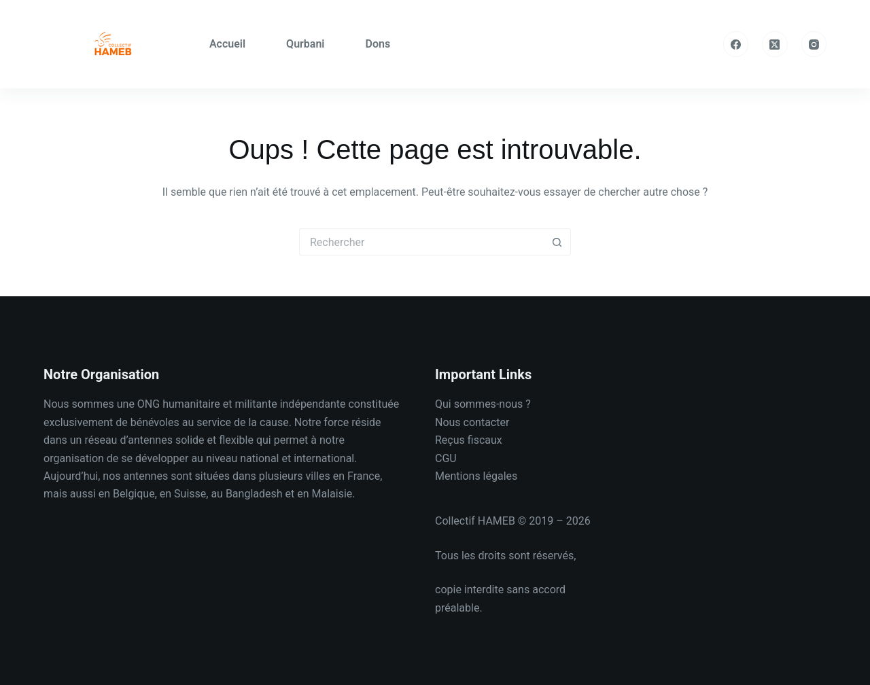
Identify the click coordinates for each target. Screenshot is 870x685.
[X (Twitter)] (775, 44)
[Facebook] (736, 44)
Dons (378, 43)
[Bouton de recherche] (557, 242)
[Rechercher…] (421, 242)
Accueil (227, 43)
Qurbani (305, 43)
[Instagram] (814, 44)
